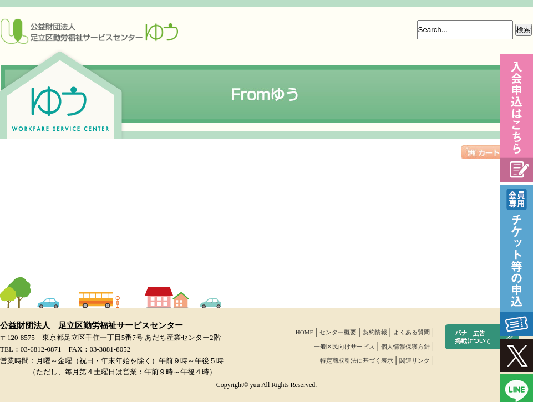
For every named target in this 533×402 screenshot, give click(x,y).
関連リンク (414, 360)
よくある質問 (411, 332)
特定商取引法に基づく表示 (356, 360)
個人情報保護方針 (405, 346)
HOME (304, 332)
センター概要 (337, 332)
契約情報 (375, 332)
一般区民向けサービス (344, 346)
